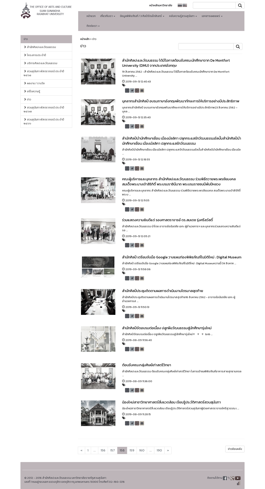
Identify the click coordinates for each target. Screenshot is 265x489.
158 (122, 450)
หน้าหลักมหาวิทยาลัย (160, 5)
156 (103, 450)
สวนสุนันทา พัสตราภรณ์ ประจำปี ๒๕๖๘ (44, 73)
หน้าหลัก (84, 39)
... (94, 450)
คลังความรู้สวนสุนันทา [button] (183, 16)
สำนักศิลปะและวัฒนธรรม (40, 47)
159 (132, 450)
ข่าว (26, 39)
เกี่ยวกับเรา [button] (107, 16)
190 (159, 450)
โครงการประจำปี (35, 55)
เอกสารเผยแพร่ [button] (212, 16)
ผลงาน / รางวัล (34, 83)
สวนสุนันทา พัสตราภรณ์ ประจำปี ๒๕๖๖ (44, 121)
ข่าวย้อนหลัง (235, 449)
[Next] (81, 450)
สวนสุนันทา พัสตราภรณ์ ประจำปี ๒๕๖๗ (44, 109)
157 (112, 450)
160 (141, 450)
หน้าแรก (91, 16)
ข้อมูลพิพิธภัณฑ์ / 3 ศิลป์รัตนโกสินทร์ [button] (142, 16)
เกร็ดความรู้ (32, 91)
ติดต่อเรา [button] (93, 26)
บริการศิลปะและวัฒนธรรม (40, 63)
